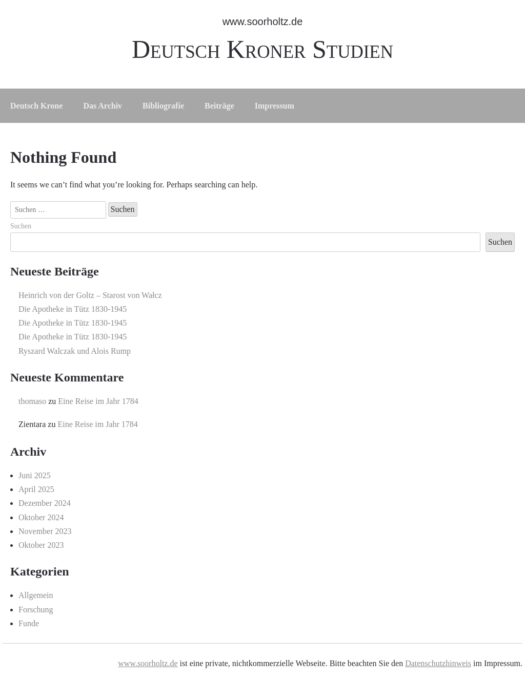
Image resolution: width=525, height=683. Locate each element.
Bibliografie (163, 105)
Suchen (20, 226)
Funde (28, 623)
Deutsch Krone (36, 105)
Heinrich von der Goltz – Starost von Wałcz (90, 295)
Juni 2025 (34, 475)
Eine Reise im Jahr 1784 (98, 401)
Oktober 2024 (41, 517)
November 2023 (45, 531)
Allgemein (35, 595)
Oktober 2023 (41, 545)
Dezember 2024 (44, 503)
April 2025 (36, 489)
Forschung (35, 609)
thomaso (32, 401)
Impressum (274, 105)
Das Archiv (102, 105)
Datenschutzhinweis (438, 663)
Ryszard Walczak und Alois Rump (74, 351)
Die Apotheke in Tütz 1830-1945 (72, 309)
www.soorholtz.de (263, 21)
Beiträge (219, 105)
